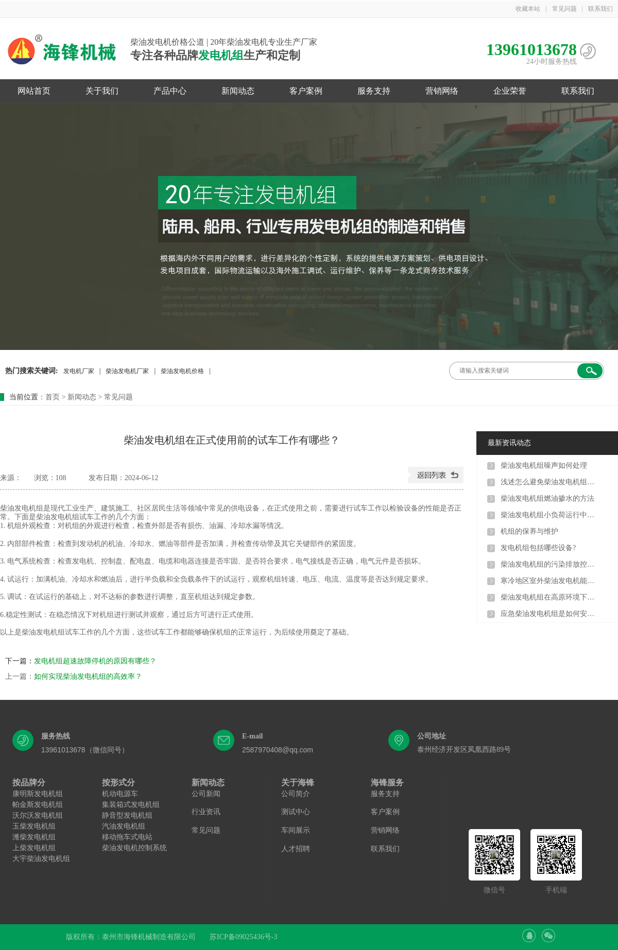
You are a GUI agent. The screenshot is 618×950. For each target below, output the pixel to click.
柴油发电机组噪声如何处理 (544, 465)
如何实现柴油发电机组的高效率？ (88, 676)
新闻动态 (237, 90)
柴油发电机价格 (182, 371)
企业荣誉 (509, 90)
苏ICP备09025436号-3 (243, 937)
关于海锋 (297, 782)
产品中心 (169, 90)
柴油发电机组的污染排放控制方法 (549, 564)
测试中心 (295, 812)
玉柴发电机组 (34, 826)
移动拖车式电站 (127, 837)
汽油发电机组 (123, 826)
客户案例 (305, 90)
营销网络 (441, 90)
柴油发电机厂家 (127, 371)
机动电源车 (120, 794)
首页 (52, 397)
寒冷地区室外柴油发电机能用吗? (549, 581)
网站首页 (34, 90)
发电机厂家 (78, 371)
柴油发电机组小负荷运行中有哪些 (549, 515)
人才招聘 (295, 849)
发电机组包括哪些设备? (538, 548)
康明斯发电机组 (37, 794)
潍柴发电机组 (34, 837)
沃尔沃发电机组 (37, 815)
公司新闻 (206, 794)
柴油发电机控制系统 (134, 848)
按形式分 (118, 782)
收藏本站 (528, 8)
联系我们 (600, 8)
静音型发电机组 (127, 815)
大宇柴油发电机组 (41, 859)
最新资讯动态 (509, 443)
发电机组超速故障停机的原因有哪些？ (95, 661)
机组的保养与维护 (529, 531)
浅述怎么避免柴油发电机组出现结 (549, 482)
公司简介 (295, 794)
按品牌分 (28, 782)
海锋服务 (387, 782)
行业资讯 (206, 812)
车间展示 (295, 830)
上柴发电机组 (34, 848)
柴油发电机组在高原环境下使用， (549, 597)
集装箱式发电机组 (131, 804)
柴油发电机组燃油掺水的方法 (547, 498)
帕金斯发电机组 (37, 804)
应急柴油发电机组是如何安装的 (549, 614)
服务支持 (373, 90)
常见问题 (564, 8)
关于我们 (101, 90)
